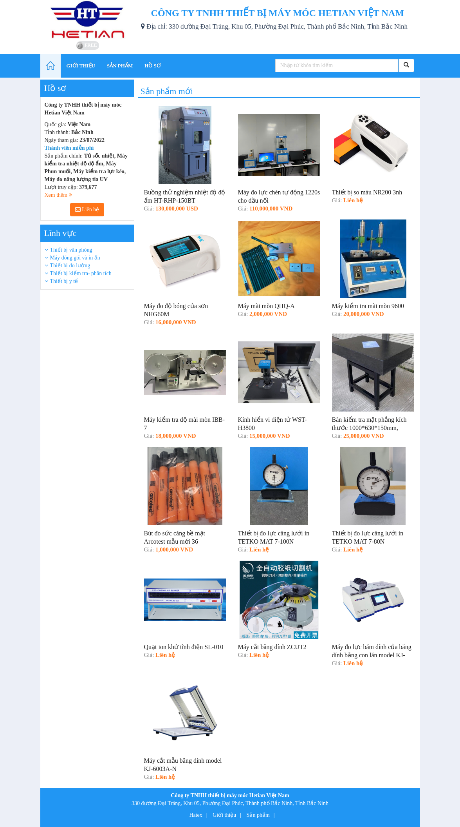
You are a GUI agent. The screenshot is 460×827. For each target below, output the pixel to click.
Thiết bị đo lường (70, 265)
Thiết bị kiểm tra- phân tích (81, 273)
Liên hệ (87, 209)
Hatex (195, 815)
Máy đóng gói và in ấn (75, 258)
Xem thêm (58, 195)
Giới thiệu (224, 815)
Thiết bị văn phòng (71, 250)
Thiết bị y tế (64, 281)
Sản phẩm (258, 815)
